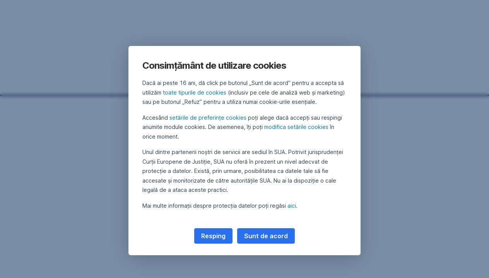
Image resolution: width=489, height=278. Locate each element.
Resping (213, 236)
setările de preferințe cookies (207, 117)
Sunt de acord (266, 236)
